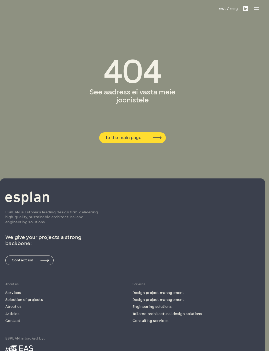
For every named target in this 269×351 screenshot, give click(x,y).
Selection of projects (24, 299)
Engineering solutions (152, 306)
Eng (234, 8)
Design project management (158, 292)
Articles (12, 314)
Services (13, 292)
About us (13, 306)
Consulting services (150, 320)
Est (222, 8)
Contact (13, 320)
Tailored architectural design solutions (167, 314)
